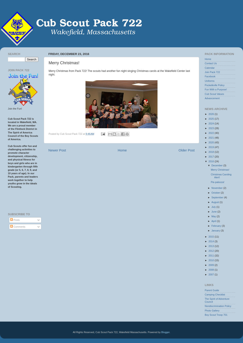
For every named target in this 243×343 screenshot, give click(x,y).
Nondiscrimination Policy (218, 306)
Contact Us (211, 63)
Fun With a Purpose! (216, 89)
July (214, 207)
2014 (212, 241)
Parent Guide (212, 290)
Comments (17, 226)
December (217, 165)
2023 (212, 128)
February (217, 225)
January (216, 230)
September (218, 197)
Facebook (210, 76)
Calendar (210, 67)
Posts (15, 220)
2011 (212, 255)
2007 (212, 274)
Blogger (165, 332)
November (217, 188)
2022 (212, 133)
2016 (212, 161)
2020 (212, 142)
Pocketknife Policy (215, 85)
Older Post (187, 150)
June (214, 211)
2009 (212, 265)
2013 (212, 246)
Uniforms (209, 81)
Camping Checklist (215, 294)
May (214, 216)
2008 (212, 269)
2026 (212, 114)
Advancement (212, 98)
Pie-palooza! (217, 182)
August (216, 202)
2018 (212, 152)
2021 (212, 137)
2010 (212, 260)
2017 (212, 156)
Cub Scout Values (214, 94)
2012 (212, 250)
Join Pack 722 (212, 72)
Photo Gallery (212, 310)
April (214, 221)
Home (122, 150)
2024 (212, 123)
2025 (212, 118)
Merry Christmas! (220, 169)
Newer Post (57, 150)
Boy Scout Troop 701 (216, 314)
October (216, 192)
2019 (212, 147)
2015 (212, 236)
